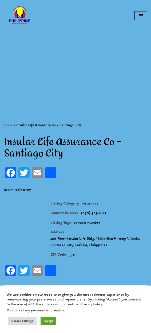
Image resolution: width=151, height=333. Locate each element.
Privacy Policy (91, 304)
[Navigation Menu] (140, 15)
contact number (87, 222)
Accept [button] (48, 321)
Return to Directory (17, 189)
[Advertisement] (75, 68)
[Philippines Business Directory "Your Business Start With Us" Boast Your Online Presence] (20, 16)
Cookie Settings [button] (22, 321)
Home (8, 125)
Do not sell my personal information (36, 310)
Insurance (90, 203)
